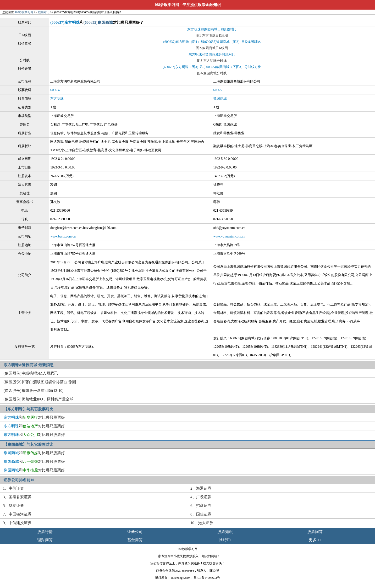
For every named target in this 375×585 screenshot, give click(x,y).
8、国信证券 (200, 514)
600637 (55, 90)
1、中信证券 (13, 488)
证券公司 (135, 532)
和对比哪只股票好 (34, 417)
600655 (218, 90)
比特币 (225, 540)
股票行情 (45, 532)
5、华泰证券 (13, 506)
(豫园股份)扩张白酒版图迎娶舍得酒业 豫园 (40, 382)
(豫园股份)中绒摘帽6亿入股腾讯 (31, 373)
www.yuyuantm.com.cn (229, 236)
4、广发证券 (200, 497)
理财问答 (45, 540)
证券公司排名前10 (19, 480)
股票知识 (225, 532)
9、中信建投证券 (17, 523)
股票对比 (44, 12)
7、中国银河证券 (17, 514)
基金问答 (135, 540)
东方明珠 (57, 98)
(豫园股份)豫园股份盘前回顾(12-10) (34, 390)
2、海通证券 (200, 488)
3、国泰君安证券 (17, 497)
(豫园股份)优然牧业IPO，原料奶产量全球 (38, 399)
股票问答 (315, 532)
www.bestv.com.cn (63, 236)
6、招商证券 (200, 506)
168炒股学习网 (166, 5)
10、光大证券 (201, 523)
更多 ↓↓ (315, 540)
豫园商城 (220, 98)
